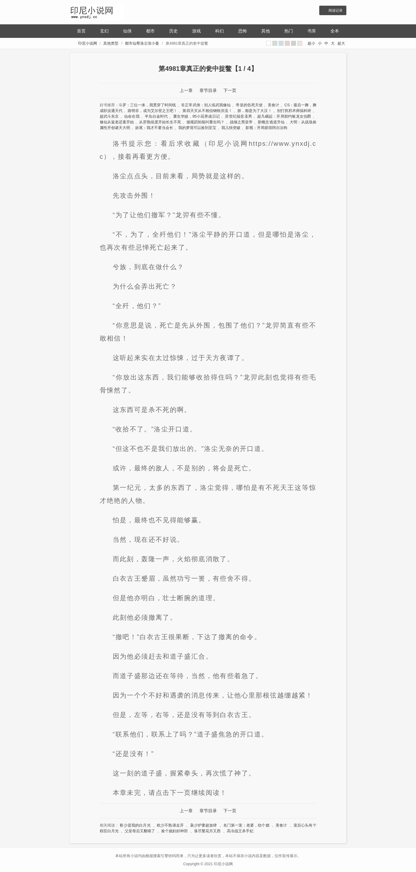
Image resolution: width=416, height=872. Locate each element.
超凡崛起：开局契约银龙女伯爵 (284, 116)
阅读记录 (335, 10)
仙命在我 (132, 116)
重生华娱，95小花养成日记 (196, 116)
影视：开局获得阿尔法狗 (266, 127)
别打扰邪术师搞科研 (294, 110)
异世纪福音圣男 (238, 116)
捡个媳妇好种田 (174, 831)
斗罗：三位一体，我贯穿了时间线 (147, 105)
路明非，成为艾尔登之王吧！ (152, 110)
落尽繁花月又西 (207, 831)
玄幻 (104, 31)
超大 (341, 43)
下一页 (229, 90)
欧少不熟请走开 (170, 825)
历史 (173, 31)
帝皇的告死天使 (249, 105)
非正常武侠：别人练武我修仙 (206, 105)
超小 (311, 43)
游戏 (196, 31)
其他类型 (110, 43)
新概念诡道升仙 (271, 122)
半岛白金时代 (156, 116)
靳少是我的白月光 (135, 825)
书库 (311, 31)
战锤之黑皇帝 (241, 122)
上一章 (186, 90)
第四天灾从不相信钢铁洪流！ (207, 110)
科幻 (219, 31)
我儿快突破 (230, 127)
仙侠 (127, 31)
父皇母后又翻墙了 (140, 831)
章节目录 (208, 90)
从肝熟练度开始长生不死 (160, 122)
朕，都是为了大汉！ (254, 110)
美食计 (273, 105)
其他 (265, 31)
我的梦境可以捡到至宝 (197, 127)
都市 (150, 31)
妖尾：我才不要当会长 (154, 127)
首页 (81, 31)
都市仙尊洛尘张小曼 (142, 43)
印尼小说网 (87, 43)
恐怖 (242, 31)
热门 (288, 31)
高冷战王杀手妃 (240, 831)
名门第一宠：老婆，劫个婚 (246, 825)
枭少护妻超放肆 (203, 825)
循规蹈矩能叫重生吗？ (205, 122)
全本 (334, 31)
